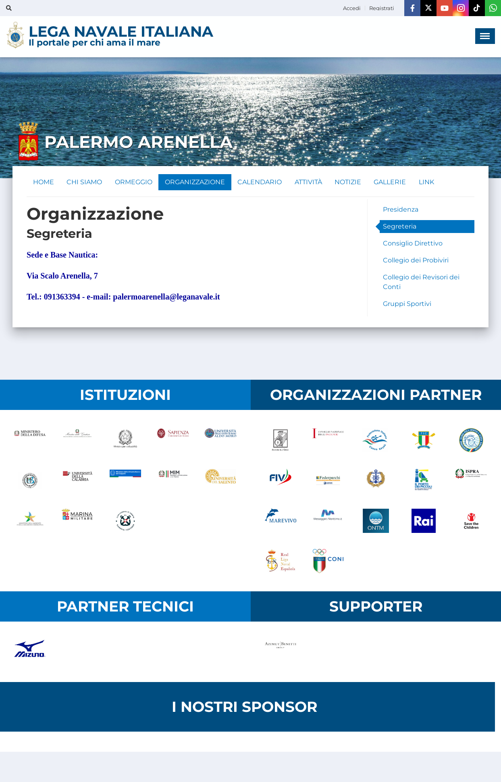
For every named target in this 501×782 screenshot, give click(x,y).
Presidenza (400, 209)
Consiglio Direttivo (413, 243)
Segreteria (399, 226)
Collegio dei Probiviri (416, 260)
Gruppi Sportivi (407, 304)
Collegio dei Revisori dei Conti (421, 282)
